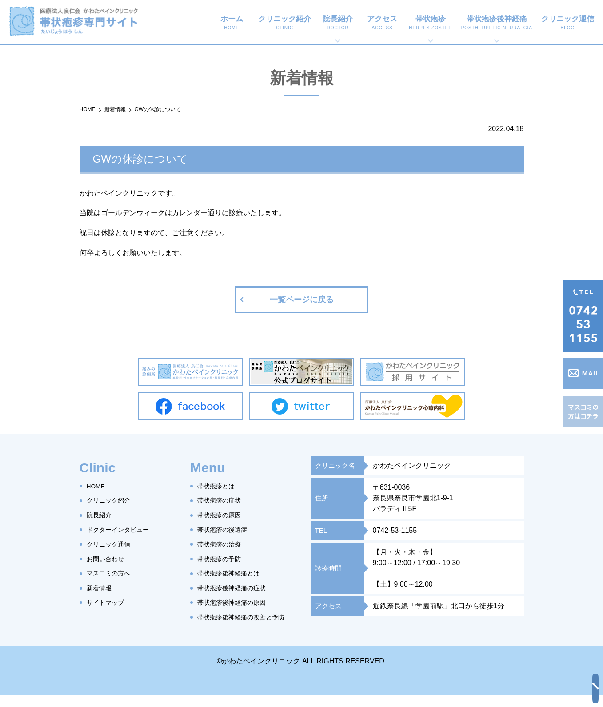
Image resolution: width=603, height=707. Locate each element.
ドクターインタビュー (122, 529)
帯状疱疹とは (218, 486)
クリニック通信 (567, 23)
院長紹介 (338, 23)
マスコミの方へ (111, 573)
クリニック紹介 (284, 23)
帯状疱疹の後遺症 (225, 529)
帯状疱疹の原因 (222, 515)
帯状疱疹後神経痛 (496, 23)
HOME (97, 486)
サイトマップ (108, 602)
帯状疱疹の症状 (222, 500)
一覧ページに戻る (302, 299)
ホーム (231, 23)
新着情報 (101, 587)
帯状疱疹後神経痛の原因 (236, 602)
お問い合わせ (108, 559)
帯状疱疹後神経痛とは (232, 573)
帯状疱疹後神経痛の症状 (236, 587)
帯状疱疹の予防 (222, 559)
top (587, 691)
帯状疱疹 (430, 23)
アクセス (382, 23)
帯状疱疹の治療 (222, 544)
